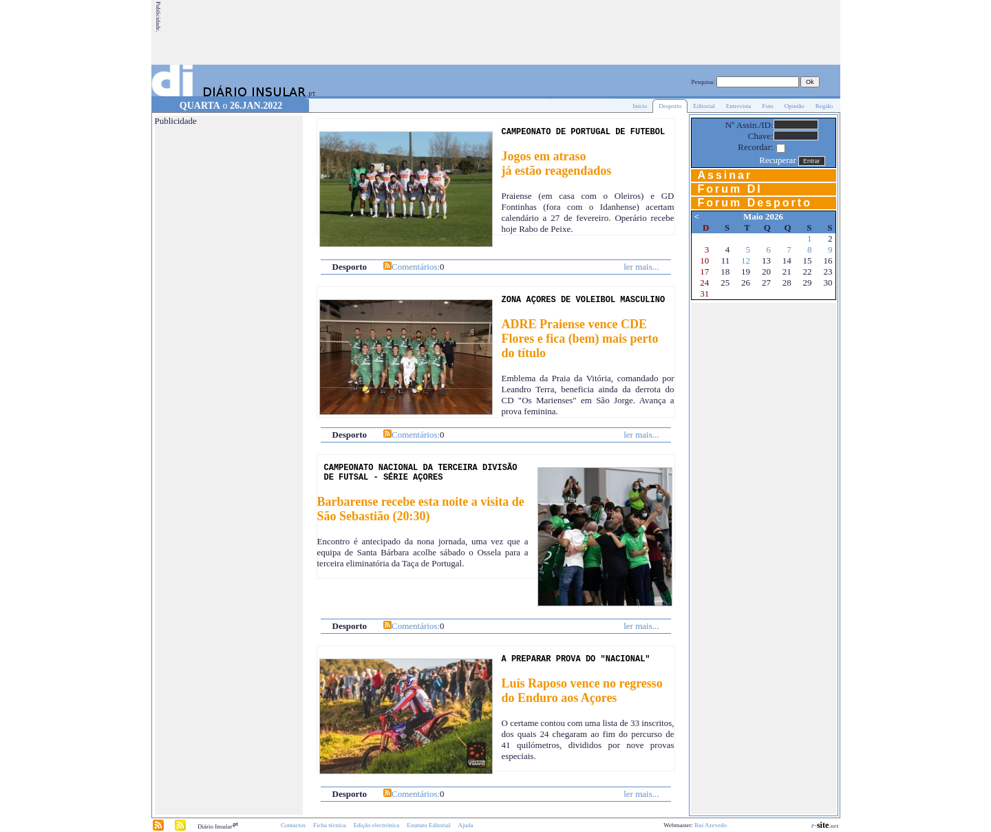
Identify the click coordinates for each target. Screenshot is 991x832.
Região (824, 106)
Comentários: (416, 267)
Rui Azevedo (710, 825)
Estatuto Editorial (428, 825)
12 (745, 260)
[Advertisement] (588, 32)
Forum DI (730, 189)
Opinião (794, 106)
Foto (768, 106)
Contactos (293, 825)
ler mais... (641, 267)
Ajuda (465, 825)
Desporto (670, 106)
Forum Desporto (755, 203)
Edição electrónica (377, 825)
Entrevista (739, 106)
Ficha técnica (329, 825)
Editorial (704, 106)
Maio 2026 (763, 216)
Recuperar (777, 160)
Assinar (725, 175)
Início (639, 106)
